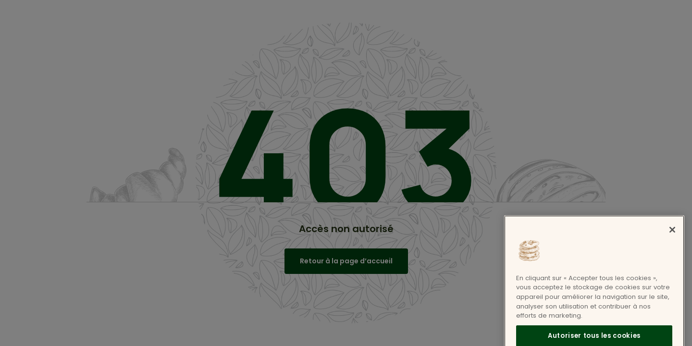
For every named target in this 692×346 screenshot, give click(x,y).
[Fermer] (672, 236)
